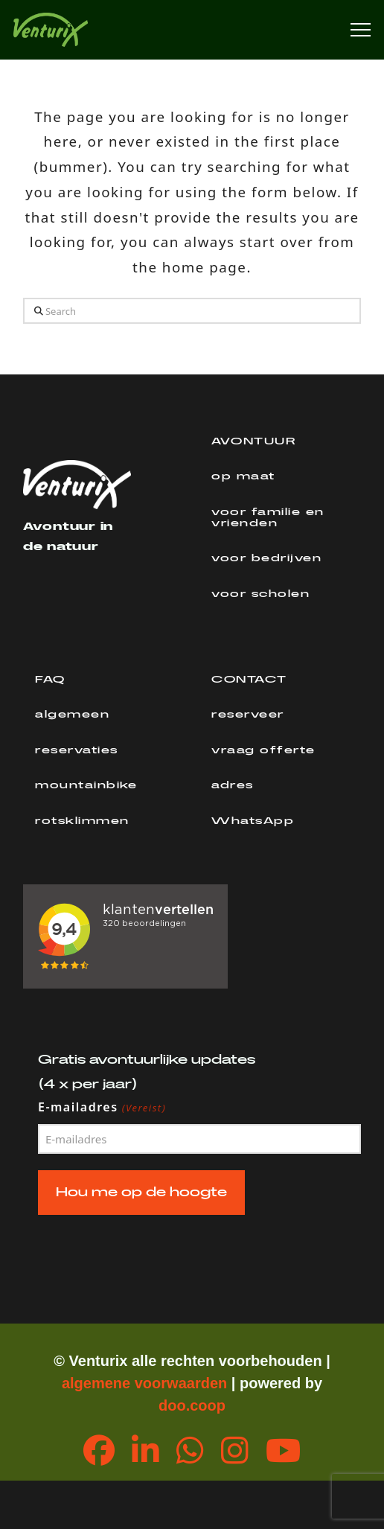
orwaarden (189, 1383)
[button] (361, 30)
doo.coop (192, 1405)
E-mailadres (102, 1108)
